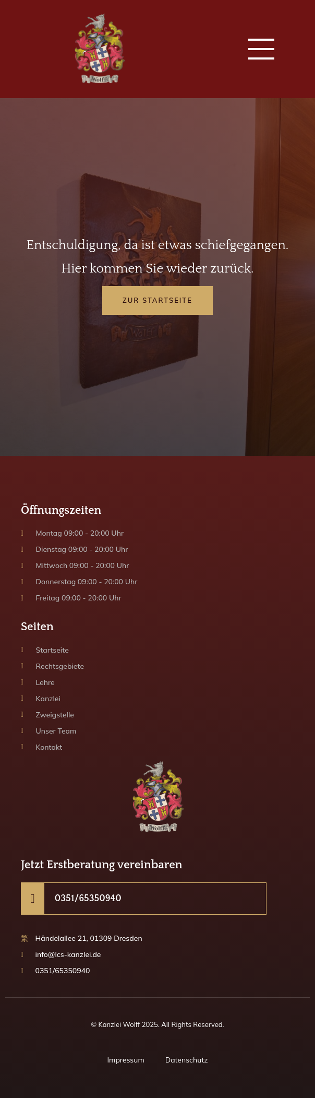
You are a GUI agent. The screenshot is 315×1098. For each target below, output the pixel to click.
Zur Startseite (157, 300)
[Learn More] (143, 898)
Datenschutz (186, 1060)
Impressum (125, 1060)
